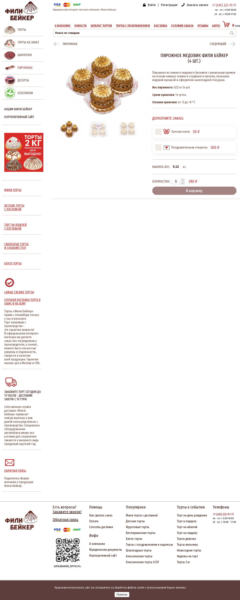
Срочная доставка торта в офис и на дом (22, 301)
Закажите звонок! (67, 511)
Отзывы (202, 25)
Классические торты (139, 556)
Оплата (93, 521)
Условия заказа (182, 25)
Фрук (129, 527)
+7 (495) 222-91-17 (224, 5)
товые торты (141, 527)
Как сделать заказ (101, 515)
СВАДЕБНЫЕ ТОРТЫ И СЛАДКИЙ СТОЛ (16, 246)
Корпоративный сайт (19, 117)
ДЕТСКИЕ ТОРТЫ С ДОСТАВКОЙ (14, 207)
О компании (97, 544)
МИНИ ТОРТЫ (12, 190)
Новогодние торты (189, 550)
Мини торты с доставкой (142, 515)
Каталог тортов (101, 25)
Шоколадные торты (139, 550)
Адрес (216, 25)
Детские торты (135, 521)
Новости (80, 25)
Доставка (160, 25)
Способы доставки (101, 527)
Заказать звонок (197, 5)
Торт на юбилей (187, 527)
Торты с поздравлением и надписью (149, 544)
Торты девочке (186, 539)
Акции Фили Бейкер (18, 109)
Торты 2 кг (183, 562)
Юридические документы (105, 549)
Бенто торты (134, 539)
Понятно (122, 594)
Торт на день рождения (192, 515)
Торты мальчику (187, 544)
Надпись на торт (187, 556)
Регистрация (169, 5)
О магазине (62, 25)
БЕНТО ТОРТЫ (13, 263)
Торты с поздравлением (133, 25)
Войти (152, 5)
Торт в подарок (187, 521)
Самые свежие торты (18, 292)
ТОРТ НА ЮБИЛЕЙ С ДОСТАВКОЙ (15, 226)
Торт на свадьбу (187, 533)
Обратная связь (15, 471)
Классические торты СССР (142, 562)
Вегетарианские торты (140, 533)
